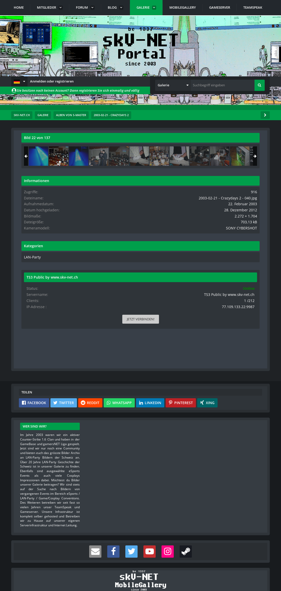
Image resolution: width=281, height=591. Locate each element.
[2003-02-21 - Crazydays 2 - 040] (228, 156)
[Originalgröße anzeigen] (162, 140)
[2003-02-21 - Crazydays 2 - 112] (248, 156)
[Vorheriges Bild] (26, 217)
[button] (19, 81)
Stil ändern (256, 568)
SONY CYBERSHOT (246, 231)
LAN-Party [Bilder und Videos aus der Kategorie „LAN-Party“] (201, 260)
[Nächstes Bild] (163, 217)
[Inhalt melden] (163, 288)
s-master (50, 149)
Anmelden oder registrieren (52, 81)
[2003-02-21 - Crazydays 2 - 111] (208, 156)
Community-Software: (140, 578)
